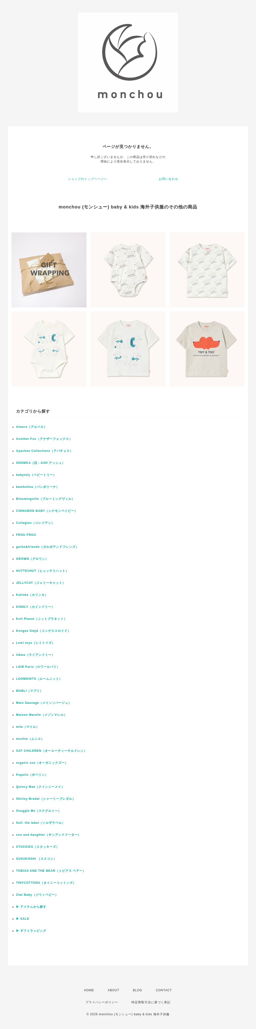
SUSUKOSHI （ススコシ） (36, 859)
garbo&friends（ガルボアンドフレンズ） (47, 547)
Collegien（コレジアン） (35, 523)
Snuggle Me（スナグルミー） (38, 811)
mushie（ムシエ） (30, 739)
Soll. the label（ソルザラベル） (40, 823)
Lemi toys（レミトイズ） (35, 643)
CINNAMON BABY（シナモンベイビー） (47, 511)
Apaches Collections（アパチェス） (44, 451)
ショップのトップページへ (87, 179)
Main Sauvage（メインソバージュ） (44, 703)
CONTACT (164, 990)
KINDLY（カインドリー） (35, 607)
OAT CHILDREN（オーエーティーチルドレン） (51, 751)
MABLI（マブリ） (29, 691)
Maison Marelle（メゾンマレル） (41, 715)
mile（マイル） (27, 727)
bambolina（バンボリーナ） (37, 487)
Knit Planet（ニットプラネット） (41, 619)
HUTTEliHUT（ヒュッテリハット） (42, 571)
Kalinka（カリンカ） (32, 595)
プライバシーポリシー (102, 1002)
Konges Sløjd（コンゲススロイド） (43, 631)
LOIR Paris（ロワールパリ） (38, 667)
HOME (89, 990)
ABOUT (113, 990)
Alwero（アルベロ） (31, 427)
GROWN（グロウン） (32, 559)
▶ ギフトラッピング (31, 931)
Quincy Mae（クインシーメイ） (40, 787)
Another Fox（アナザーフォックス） (44, 439)
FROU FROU (26, 535)
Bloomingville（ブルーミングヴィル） (45, 499)
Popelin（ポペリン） (32, 775)
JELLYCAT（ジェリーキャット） (41, 583)
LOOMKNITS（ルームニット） (39, 679)
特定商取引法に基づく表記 (151, 1002)
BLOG (137, 990)
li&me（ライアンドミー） (35, 655)
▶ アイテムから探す (31, 907)
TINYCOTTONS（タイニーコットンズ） (46, 883)
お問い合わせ (168, 179)
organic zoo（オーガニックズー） (42, 763)
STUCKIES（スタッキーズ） (37, 847)
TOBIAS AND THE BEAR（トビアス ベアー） (51, 871)
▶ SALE (22, 919)
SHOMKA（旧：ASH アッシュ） (40, 463)
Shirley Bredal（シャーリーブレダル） (46, 799)
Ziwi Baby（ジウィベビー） (37, 895)
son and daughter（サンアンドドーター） (48, 835)
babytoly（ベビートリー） (36, 475)
